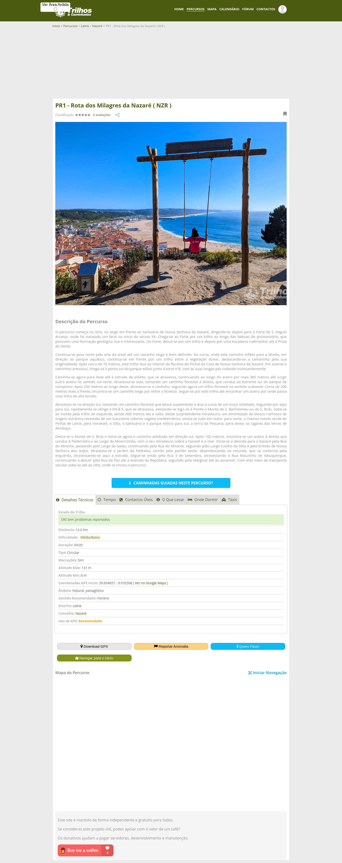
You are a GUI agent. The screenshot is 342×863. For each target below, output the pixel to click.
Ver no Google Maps (150, 583)
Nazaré (97, 26)
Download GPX (94, 646)
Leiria (85, 26)
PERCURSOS (195, 9)
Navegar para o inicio (94, 658)
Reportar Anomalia (171, 646)
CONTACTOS (265, 9)
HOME (179, 9)
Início (56, 26)
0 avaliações (101, 115)
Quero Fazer (248, 646)
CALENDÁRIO (229, 9)
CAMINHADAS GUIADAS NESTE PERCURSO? (171, 483)
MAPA (211, 9)
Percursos (70, 26)
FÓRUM (248, 9)
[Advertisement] (171, 65)
